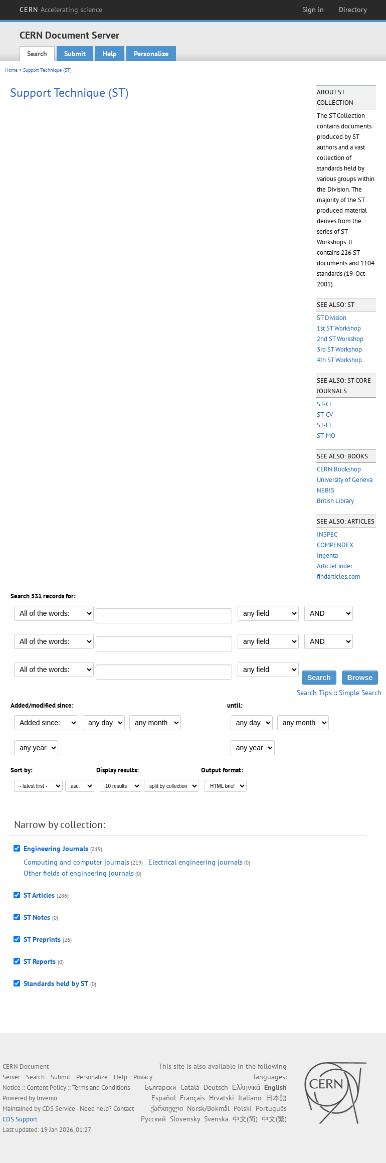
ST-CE (325, 404)
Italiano (250, 1097)
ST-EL (325, 425)
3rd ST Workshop (339, 349)
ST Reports (40, 961)
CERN (61, 9)
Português (271, 1108)
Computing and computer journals (76, 862)
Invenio (47, 1098)
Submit (75, 53)
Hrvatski (221, 1097)
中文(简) (245, 1118)
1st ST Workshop (339, 328)
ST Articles (39, 895)
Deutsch (216, 1087)
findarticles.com (338, 576)
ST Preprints (42, 939)
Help (110, 53)
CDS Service (58, 1108)
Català (190, 1087)
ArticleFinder (334, 566)
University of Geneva (344, 479)
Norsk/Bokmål (208, 1108)
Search (37, 53)
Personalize (151, 53)
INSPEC (327, 534)
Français (192, 1097)
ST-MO (326, 435)
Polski (243, 1108)
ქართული (166, 1108)
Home (11, 70)
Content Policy (46, 1087)
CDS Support (20, 1119)
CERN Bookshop (339, 469)
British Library (335, 500)
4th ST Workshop (339, 360)
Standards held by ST (56, 983)
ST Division (331, 317)
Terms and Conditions (101, 1087)
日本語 (276, 1097)
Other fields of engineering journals (79, 873)
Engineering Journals (56, 848)
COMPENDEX (335, 545)
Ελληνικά (246, 1087)
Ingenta (327, 555)
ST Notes (37, 917)
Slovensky (185, 1118)
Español (163, 1097)
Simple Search (360, 692)
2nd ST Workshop (340, 339)
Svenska (216, 1118)
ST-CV (325, 414)
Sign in (313, 9)
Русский (153, 1118)
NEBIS (325, 490)
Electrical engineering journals (195, 862)
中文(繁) (274, 1118)
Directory (353, 9)
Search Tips (314, 692)
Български (160, 1087)
